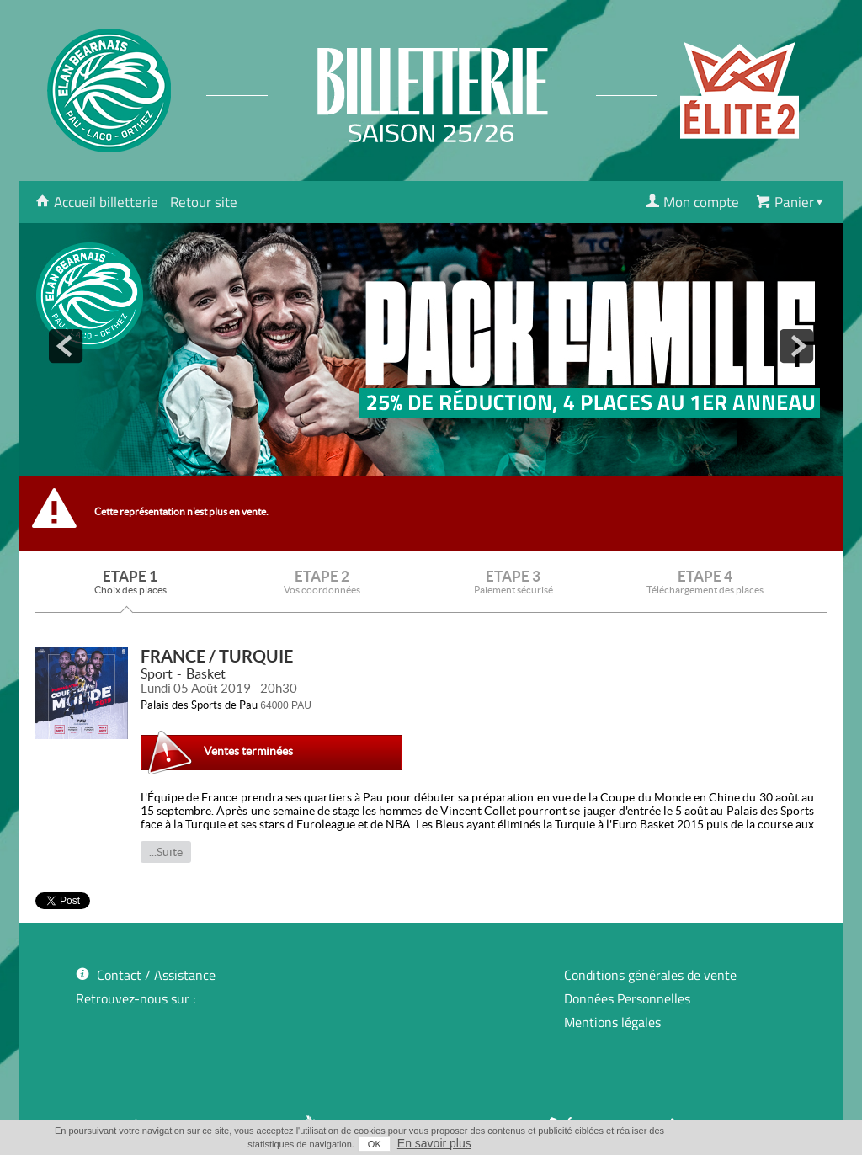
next (796, 346)
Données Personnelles (627, 998)
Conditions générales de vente (650, 975)
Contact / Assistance (156, 975)
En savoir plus (434, 1143)
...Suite (166, 852)
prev (65, 346)
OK (374, 1144)
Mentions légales (612, 1022)
